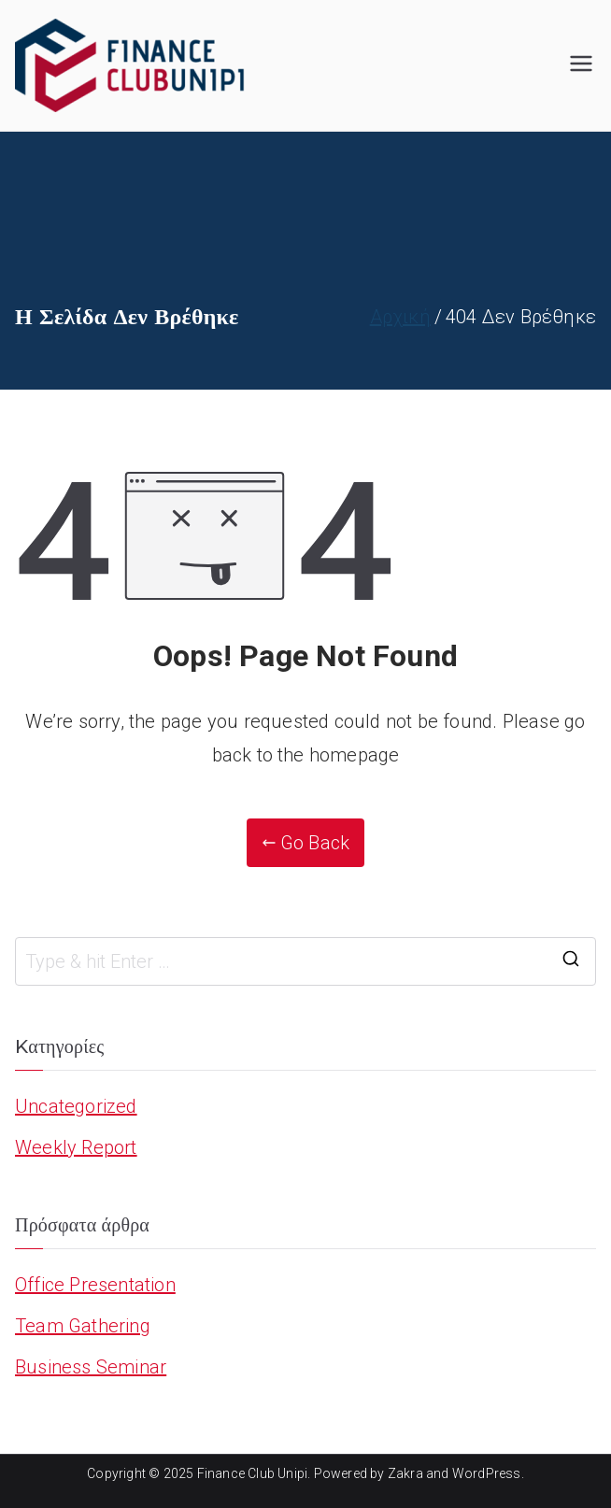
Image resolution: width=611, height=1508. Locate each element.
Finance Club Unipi (252, 1473)
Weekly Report (76, 1147)
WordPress (486, 1473)
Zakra (405, 1473)
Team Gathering (82, 1326)
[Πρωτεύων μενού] (581, 65)
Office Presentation (95, 1284)
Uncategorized (76, 1106)
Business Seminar (90, 1367)
